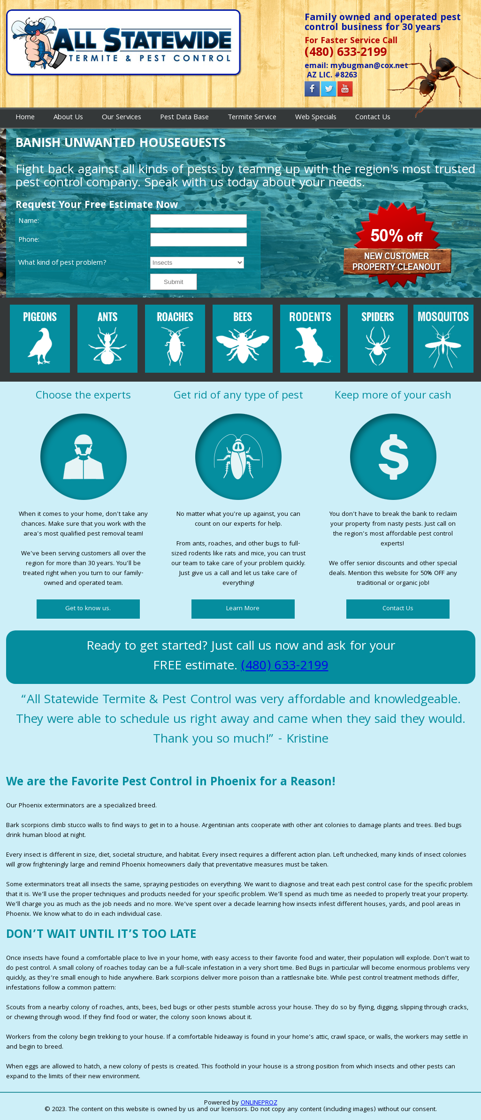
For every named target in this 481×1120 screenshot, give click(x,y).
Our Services (121, 118)
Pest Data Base (184, 118)
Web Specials (315, 118)
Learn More (243, 609)
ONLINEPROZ (259, 1103)
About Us (68, 118)
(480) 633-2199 (284, 666)
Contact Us (372, 118)
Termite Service (252, 118)
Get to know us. (88, 609)
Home (25, 118)
